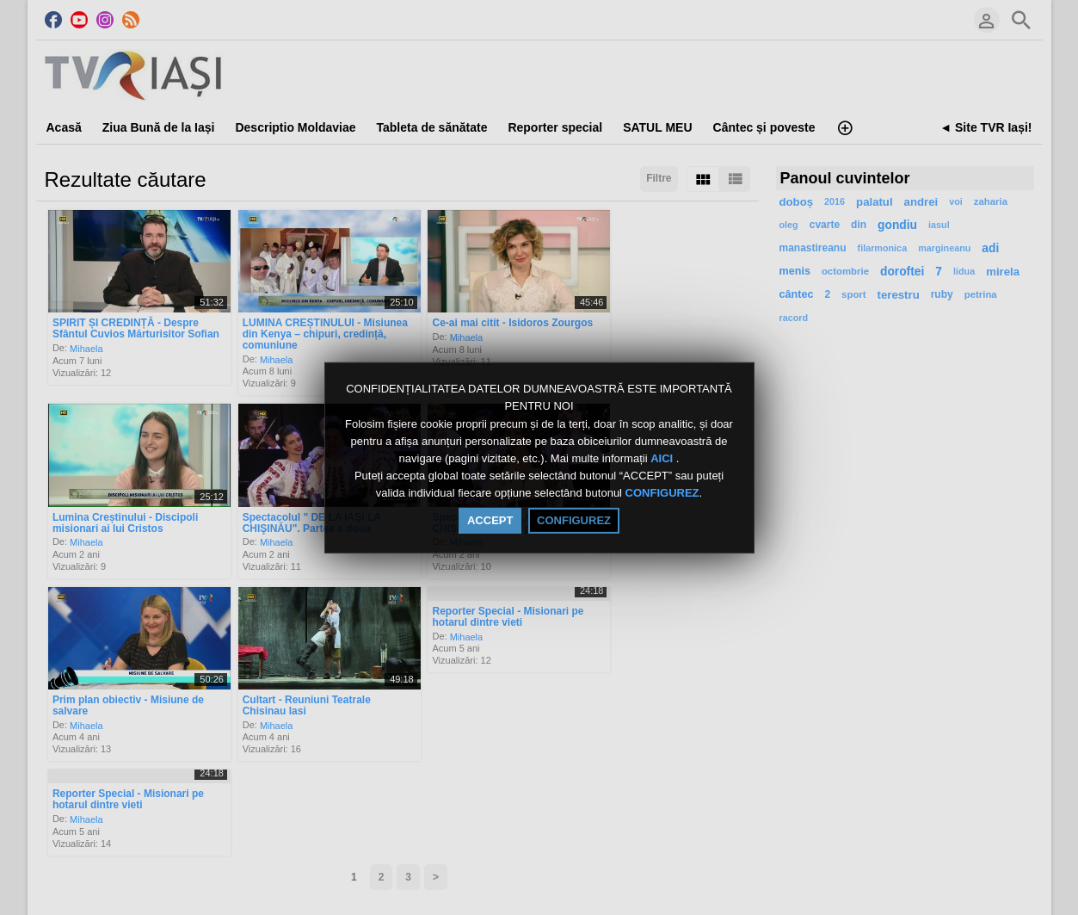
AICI (663, 458)
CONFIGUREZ (662, 493)
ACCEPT (490, 520)
